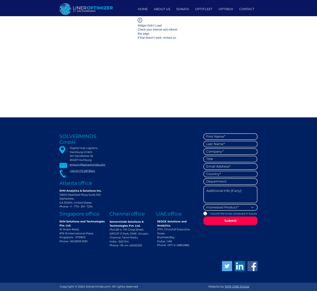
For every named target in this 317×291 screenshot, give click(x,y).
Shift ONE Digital (237, 286)
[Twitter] (227, 266)
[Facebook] (252, 266)
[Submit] (230, 221)
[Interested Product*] (230, 207)
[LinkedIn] (240, 266)
